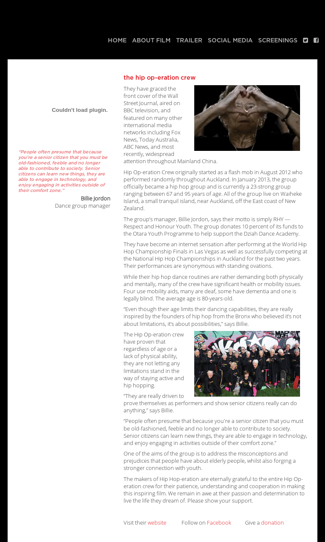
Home (117, 40)
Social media (230, 40)
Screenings (277, 40)
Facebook (219, 522)
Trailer (189, 40)
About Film (151, 40)
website (157, 522)
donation (272, 522)
